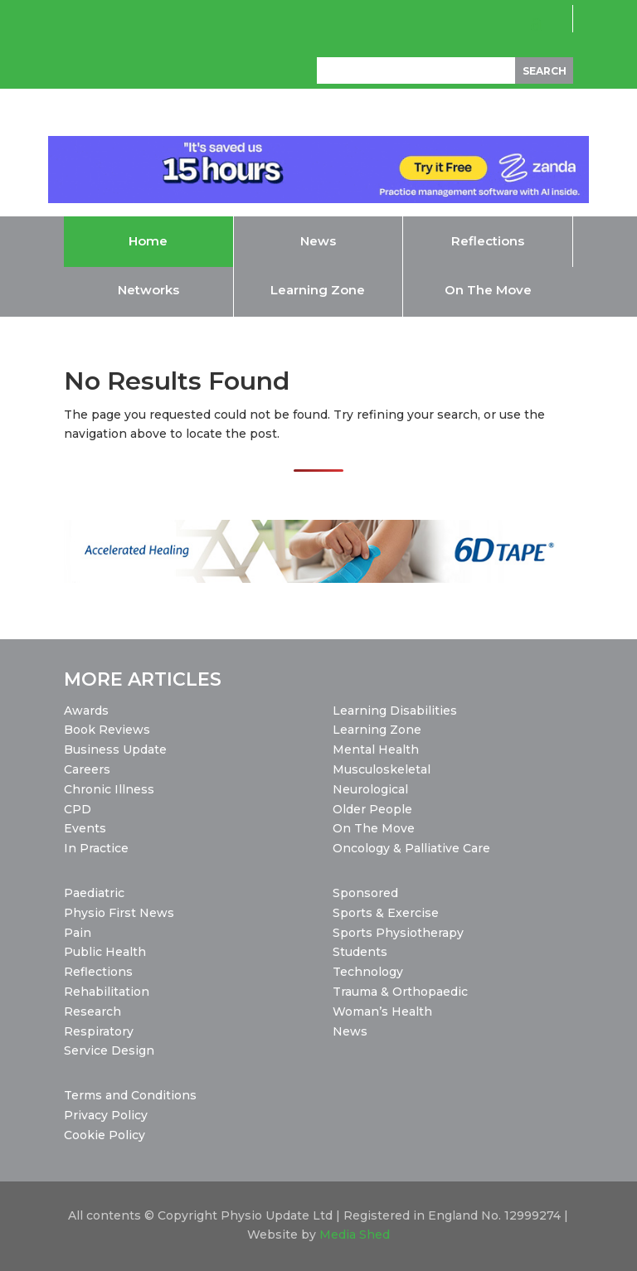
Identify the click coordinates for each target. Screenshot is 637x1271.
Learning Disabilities (395, 710)
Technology (368, 971)
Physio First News (119, 912)
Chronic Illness (109, 789)
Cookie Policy (104, 1135)
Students (360, 951)
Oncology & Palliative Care (411, 848)
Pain (77, 932)
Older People (372, 809)
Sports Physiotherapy (398, 932)
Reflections (98, 971)
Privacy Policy (106, 1115)
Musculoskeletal (381, 769)
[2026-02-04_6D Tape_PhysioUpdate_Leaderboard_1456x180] (318, 578)
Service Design (109, 1050)
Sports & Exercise (386, 912)
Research (92, 1011)
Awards (86, 710)
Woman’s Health (382, 1011)
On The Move (374, 828)
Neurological (370, 789)
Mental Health (376, 749)
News (350, 1031)
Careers (87, 769)
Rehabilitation (106, 991)
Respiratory (99, 1031)
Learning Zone (377, 729)
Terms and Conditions (130, 1095)
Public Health (105, 951)
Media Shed (354, 1234)
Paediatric (94, 892)
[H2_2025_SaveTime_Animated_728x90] (319, 199)
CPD (77, 809)
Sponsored (365, 892)
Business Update (115, 749)
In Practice (96, 848)
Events (85, 828)
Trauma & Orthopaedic (400, 991)
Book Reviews (107, 729)
